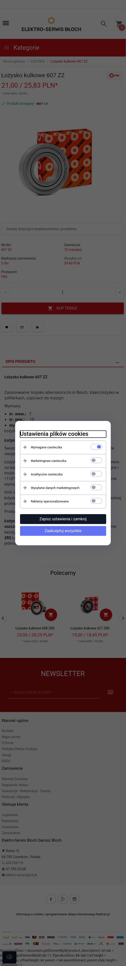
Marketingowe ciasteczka (48, 461)
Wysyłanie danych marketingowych (54, 488)
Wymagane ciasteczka (46, 447)
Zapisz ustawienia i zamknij (62, 519)
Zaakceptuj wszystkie (63, 531)
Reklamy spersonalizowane (49, 501)
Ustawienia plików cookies (54, 433)
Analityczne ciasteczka (46, 474)
